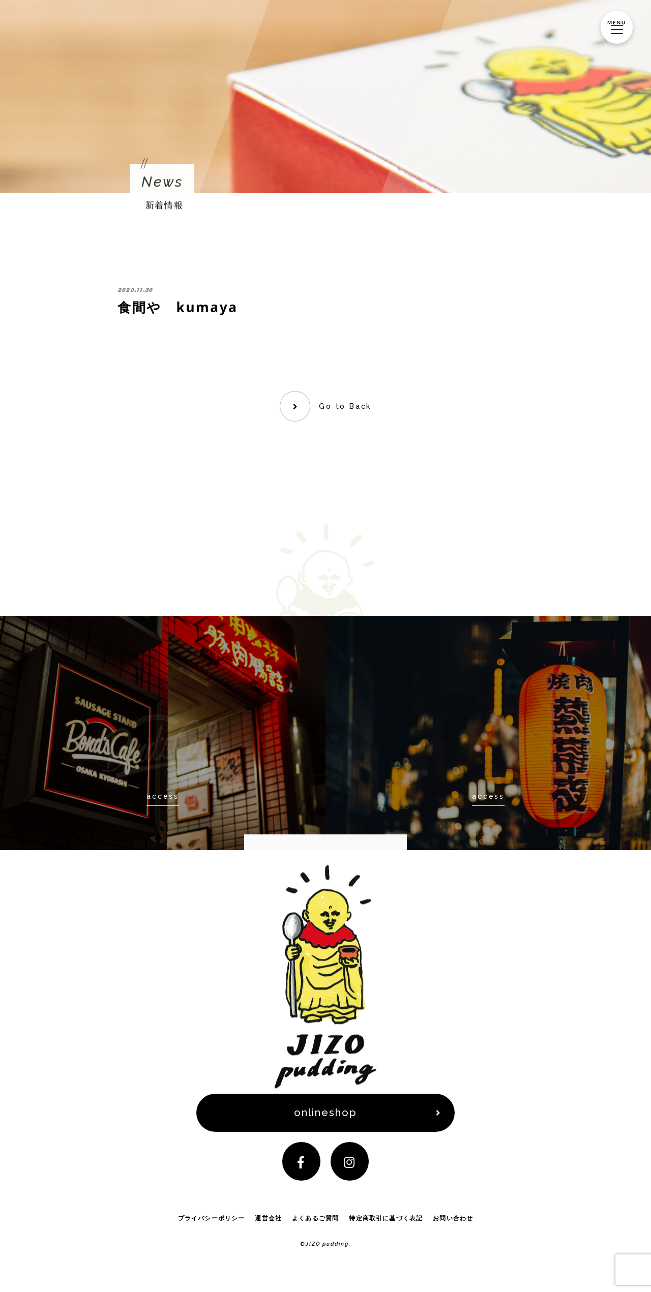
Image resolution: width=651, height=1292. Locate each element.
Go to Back (345, 406)
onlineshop (326, 1114)
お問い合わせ (453, 1222)
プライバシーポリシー (211, 1222)
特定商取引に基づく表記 (386, 1222)
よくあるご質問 (315, 1222)
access (162, 796)
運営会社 (268, 1222)
